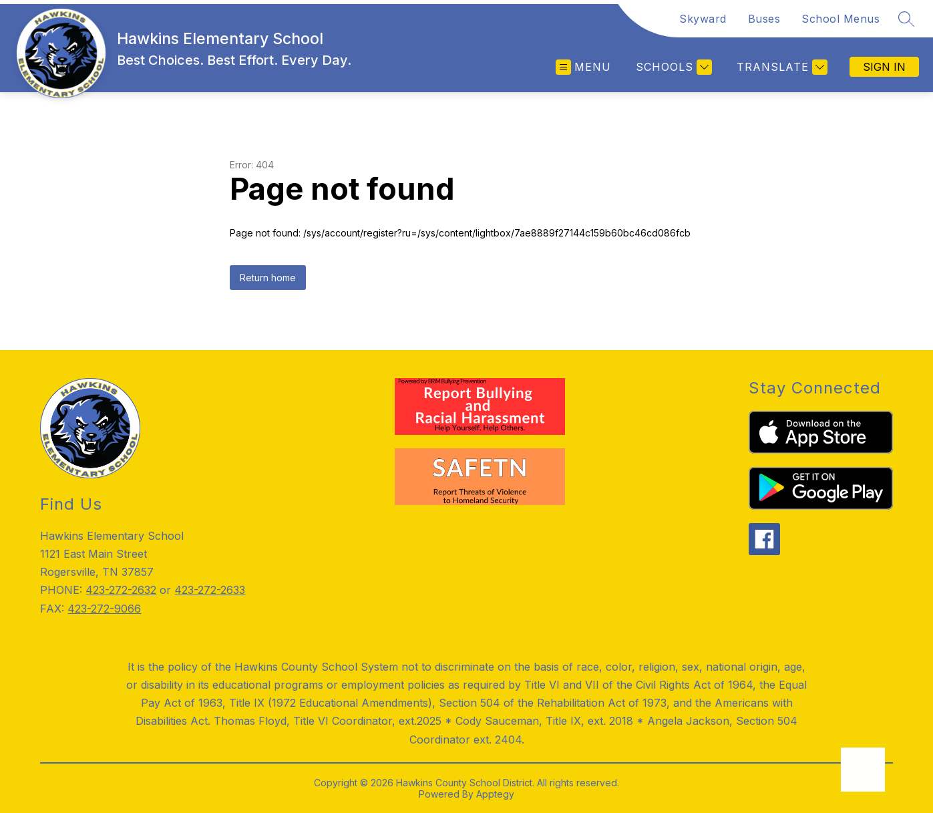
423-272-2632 (120, 590)
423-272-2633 (209, 590)
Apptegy (495, 794)
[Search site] (906, 19)
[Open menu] (583, 67)
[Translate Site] (780, 67)
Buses (764, 18)
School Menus (840, 18)
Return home (268, 277)
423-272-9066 (104, 608)
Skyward (703, 18)
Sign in (884, 66)
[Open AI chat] (863, 769)
